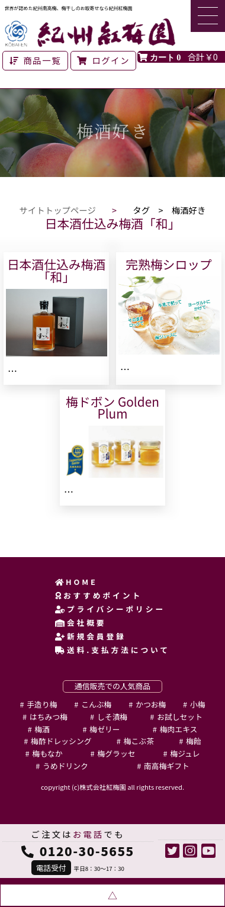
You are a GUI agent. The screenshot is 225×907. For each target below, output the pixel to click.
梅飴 (193, 741)
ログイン (103, 60)
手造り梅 (42, 704)
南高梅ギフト (166, 765)
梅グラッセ (117, 753)
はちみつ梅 (49, 716)
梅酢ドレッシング (61, 741)
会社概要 (80, 622)
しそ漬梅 (112, 716)
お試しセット (179, 716)
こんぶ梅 (96, 704)
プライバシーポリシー (110, 609)
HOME (76, 581)
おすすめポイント (98, 595)
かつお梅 (151, 704)
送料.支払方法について (112, 649)
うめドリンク (65, 765)
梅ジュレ (185, 753)
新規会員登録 (90, 636)
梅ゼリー (104, 729)
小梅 (197, 704)
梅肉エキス (179, 729)
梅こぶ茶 (139, 741)
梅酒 (42, 729)
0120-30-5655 (87, 851)
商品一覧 (35, 60)
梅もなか (47, 753)
